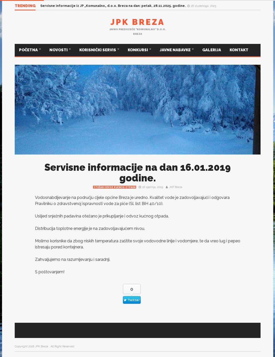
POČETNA (29, 50)
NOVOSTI (58, 50)
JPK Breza (138, 22)
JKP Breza (175, 187)
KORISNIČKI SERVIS (98, 50)
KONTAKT (239, 50)
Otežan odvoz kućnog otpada (115, 187)
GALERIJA (211, 50)
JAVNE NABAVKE (175, 50)
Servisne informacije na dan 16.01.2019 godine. (137, 173)
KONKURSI (138, 50)
